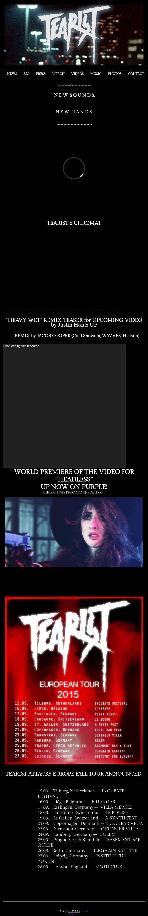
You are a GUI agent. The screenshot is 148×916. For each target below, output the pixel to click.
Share (72, 914)
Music (95, 74)
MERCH (58, 74)
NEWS (12, 74)
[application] (64, 406)
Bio (26, 74)
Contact (136, 74)
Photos (114, 74)
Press (41, 74)
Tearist (84, 911)
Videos (77, 74)
